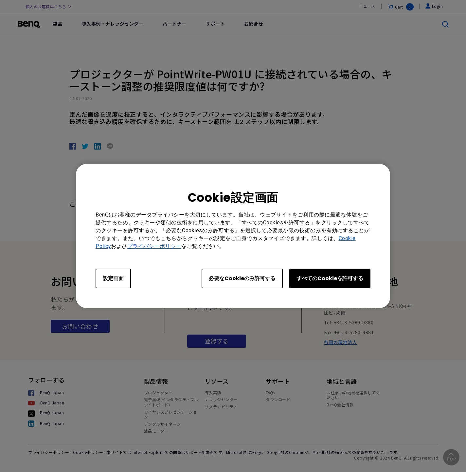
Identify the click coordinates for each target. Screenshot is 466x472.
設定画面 (113, 278)
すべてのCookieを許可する (329, 278)
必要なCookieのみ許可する (242, 278)
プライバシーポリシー (154, 246)
